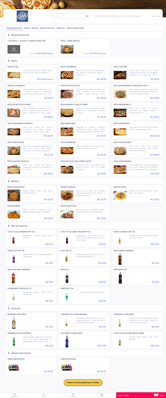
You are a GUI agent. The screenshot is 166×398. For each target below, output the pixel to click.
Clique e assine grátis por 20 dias (83, 382)
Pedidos (73, 396)
